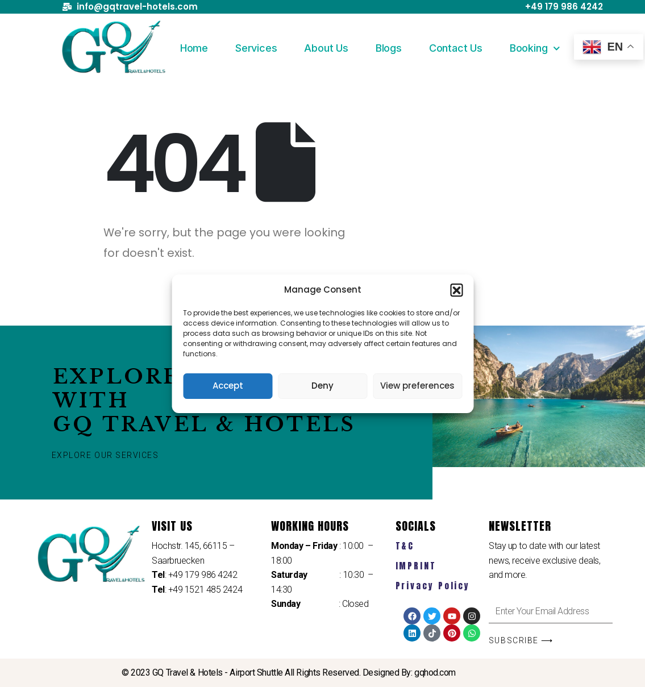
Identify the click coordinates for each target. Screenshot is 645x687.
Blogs (389, 48)
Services (256, 48)
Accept (228, 386)
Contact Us (455, 48)
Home (194, 48)
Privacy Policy (433, 585)
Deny (322, 386)
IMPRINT (416, 565)
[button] (456, 289)
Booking (535, 48)
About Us (326, 48)
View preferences (417, 386)
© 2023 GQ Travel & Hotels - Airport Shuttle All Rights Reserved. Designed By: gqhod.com (289, 672)
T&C (405, 545)
